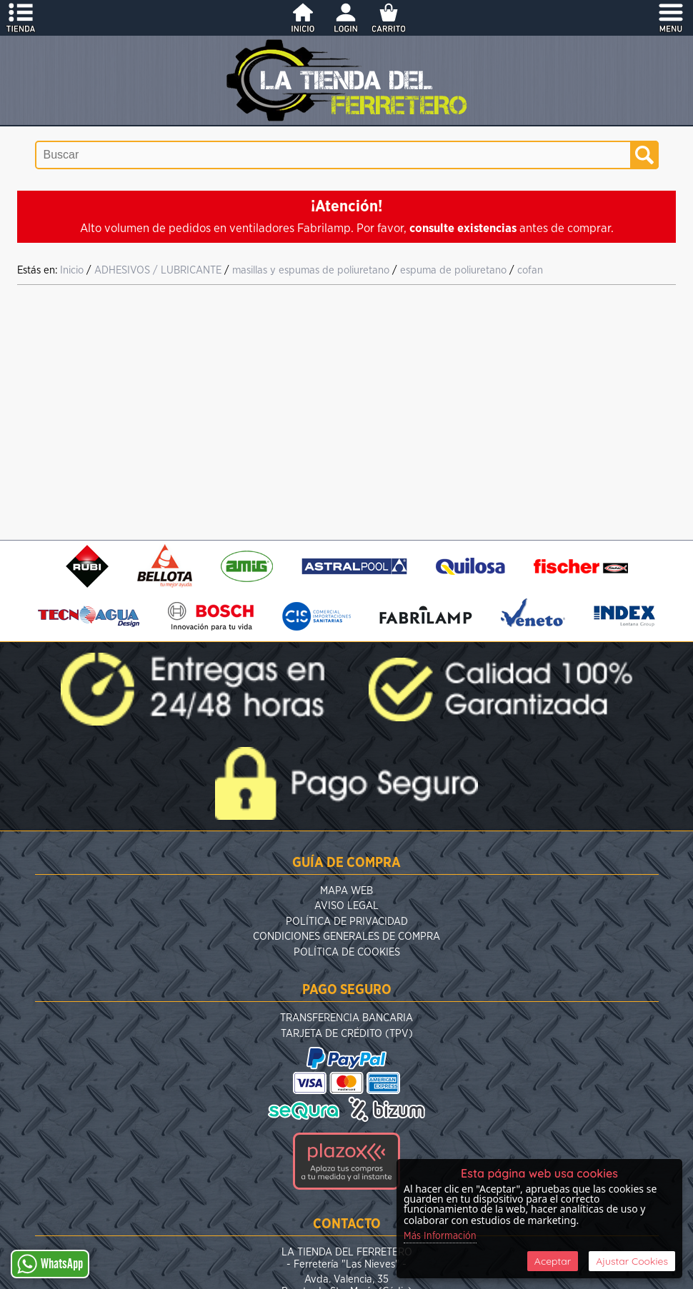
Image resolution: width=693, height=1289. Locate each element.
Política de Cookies (347, 952)
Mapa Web (346, 891)
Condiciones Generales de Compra (346, 936)
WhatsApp (50, 1264)
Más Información (440, 1236)
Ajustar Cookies (632, 1261)
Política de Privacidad (347, 921)
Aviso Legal (346, 906)
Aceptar (552, 1261)
